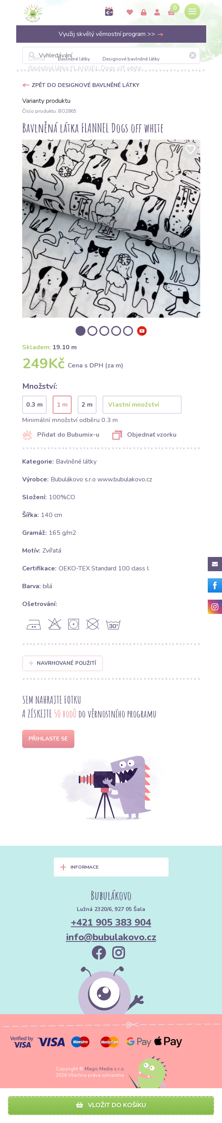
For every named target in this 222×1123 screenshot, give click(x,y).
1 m (62, 404)
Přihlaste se (48, 738)
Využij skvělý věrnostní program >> (111, 34)
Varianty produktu (46, 101)
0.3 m (34, 404)
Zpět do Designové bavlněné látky (85, 85)
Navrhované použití (63, 663)
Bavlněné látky (74, 59)
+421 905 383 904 (111, 922)
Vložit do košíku (111, 1105)
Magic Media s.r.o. (105, 1069)
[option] (111, 229)
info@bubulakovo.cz (111, 937)
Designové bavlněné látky (130, 59)
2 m (87, 404)
